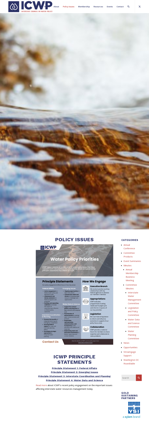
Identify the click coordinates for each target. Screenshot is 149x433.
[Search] (128, 6)
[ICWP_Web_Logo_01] (30, 6)
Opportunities (131, 347)
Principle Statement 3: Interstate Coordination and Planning (74, 376)
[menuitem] (47, 6)
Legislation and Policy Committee (133, 311)
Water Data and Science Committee (134, 323)
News (126, 342)
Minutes (128, 265)
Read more (41, 385)
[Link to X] (139, 6)
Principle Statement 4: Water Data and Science (74, 380)
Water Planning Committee (133, 335)
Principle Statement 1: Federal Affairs (74, 368)
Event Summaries (132, 261)
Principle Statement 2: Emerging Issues (74, 372)
